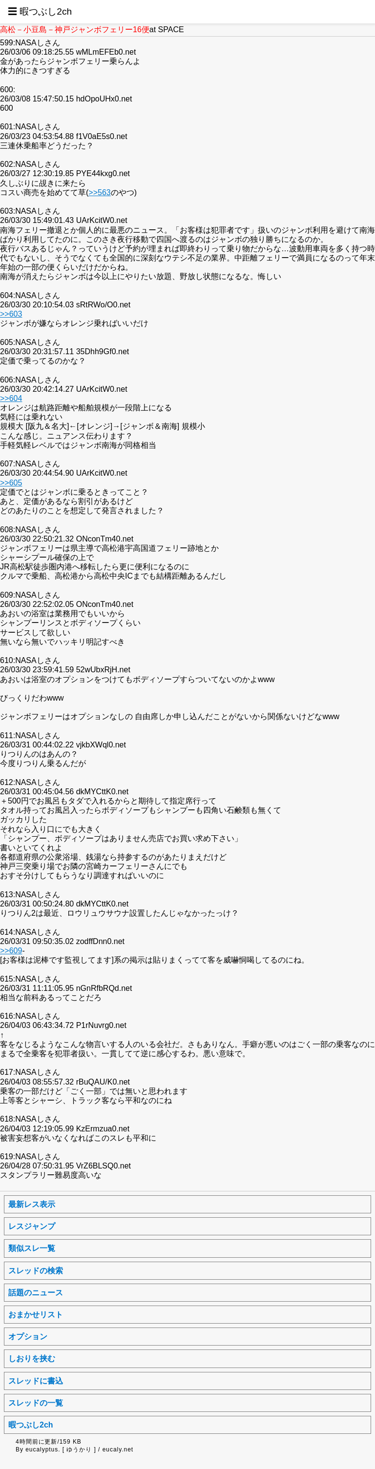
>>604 (11, 398)
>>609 (11, 950)
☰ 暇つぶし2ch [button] (40, 11)
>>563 (99, 192)
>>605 (11, 483)
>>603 (11, 314)
